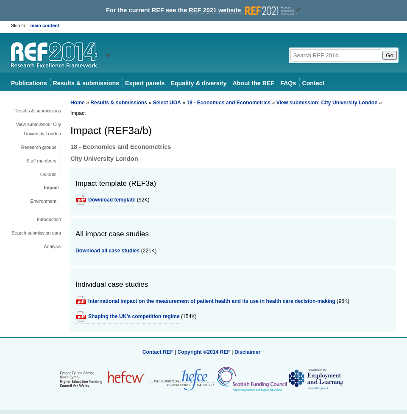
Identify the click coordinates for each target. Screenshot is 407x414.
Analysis (52, 246)
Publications (29, 83)
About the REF (253, 83)
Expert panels (144, 83)
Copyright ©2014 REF (204, 352)
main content (45, 25)
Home (77, 103)
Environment (43, 201)
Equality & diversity (198, 83)
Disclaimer (247, 352)
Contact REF (157, 352)
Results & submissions (86, 83)
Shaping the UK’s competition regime (134, 316)
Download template (111, 200)
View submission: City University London (38, 129)
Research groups (38, 147)
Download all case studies (107, 251)
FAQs (288, 83)
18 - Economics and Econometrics (228, 103)
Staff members (41, 160)
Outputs (48, 174)
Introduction (49, 219)
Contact (313, 83)
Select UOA (167, 103)
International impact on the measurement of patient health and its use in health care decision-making (211, 301)
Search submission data (36, 232)
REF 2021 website (242, 10)
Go (389, 55)
